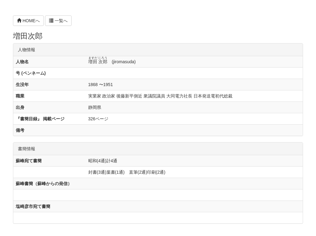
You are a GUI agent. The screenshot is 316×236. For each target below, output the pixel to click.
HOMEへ (28, 20)
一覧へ (58, 20)
